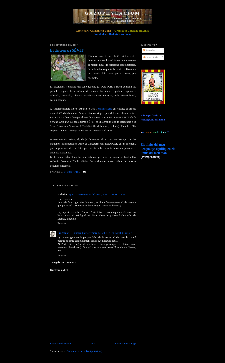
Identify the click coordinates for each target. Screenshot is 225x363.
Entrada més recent (60, 343)
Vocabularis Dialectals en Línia (112, 33)
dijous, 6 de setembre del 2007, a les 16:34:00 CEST (96, 194)
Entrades (149, 50)
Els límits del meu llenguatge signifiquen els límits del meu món (158, 149)
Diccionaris (72, 172)
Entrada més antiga (125, 343)
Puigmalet (63, 232)
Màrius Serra (105, 108)
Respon (62, 223)
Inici (92, 343)
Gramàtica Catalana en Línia (131, 30)
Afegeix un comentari (64, 262)
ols (150, 132)
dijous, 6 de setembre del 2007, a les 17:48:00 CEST (103, 232)
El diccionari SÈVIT (66, 50)
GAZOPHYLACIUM (112, 13)
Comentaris (150, 57)
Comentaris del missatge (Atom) (84, 351)
